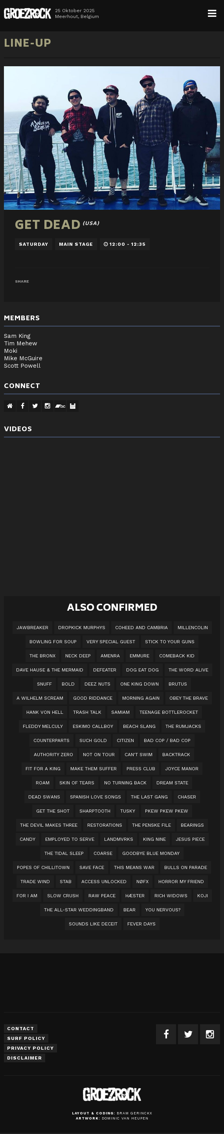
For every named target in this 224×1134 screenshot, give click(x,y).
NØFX (142, 881)
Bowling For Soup (53, 641)
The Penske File (151, 825)
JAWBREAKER (32, 627)
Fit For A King (43, 768)
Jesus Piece (190, 839)
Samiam (120, 712)
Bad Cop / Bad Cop (167, 740)
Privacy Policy (30, 1048)
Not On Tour (99, 754)
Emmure (139, 656)
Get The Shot (53, 811)
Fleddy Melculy (43, 726)
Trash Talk (87, 712)
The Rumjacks (183, 726)
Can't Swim (138, 754)
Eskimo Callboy (93, 726)
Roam (43, 783)
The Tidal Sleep (64, 853)
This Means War (134, 867)
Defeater (104, 670)
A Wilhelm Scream (40, 698)
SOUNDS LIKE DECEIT (93, 924)
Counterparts (51, 740)
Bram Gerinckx (134, 1113)
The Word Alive (188, 670)
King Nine (154, 839)
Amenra (110, 656)
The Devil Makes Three (48, 825)
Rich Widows (170, 895)
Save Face (91, 867)
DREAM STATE (172, 783)
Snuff (44, 684)
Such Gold (93, 740)
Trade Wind (35, 881)
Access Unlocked (104, 881)
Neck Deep (78, 656)
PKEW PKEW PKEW (166, 811)
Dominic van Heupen (125, 1118)
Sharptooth (94, 811)
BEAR (129, 910)
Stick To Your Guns (170, 641)
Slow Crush (63, 895)
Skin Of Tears (76, 783)
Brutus (178, 684)
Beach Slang (139, 726)
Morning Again (141, 698)
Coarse (103, 853)
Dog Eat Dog (142, 670)
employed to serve (69, 839)
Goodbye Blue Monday (151, 853)
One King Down (139, 684)
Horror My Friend (181, 881)
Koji (202, 895)
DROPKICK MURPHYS (81, 627)
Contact (20, 1028)
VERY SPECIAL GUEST (110, 641)
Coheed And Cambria (141, 627)
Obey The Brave (188, 698)
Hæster (135, 895)
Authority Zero (53, 754)
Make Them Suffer (93, 768)
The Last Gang (149, 797)
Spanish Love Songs (95, 797)
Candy (27, 839)
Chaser (187, 797)
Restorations (104, 825)
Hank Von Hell (44, 712)
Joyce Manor (181, 768)
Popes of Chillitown (43, 867)
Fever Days (141, 924)
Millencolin (193, 627)
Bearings (192, 825)
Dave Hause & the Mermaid (49, 670)
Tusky (127, 811)
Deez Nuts (97, 684)
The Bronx (42, 656)
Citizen (125, 740)
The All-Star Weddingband (79, 910)
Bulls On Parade (185, 867)
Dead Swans (44, 797)
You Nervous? (162, 910)
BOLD (68, 684)
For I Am (27, 895)
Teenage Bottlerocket (169, 712)
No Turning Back (125, 783)
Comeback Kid (177, 656)
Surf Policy (26, 1038)
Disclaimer (24, 1058)
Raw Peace (102, 895)
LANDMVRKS (118, 839)
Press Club (141, 768)
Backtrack (176, 754)
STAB (66, 881)
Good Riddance (92, 698)
